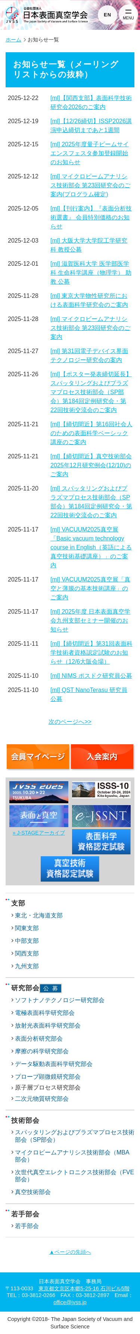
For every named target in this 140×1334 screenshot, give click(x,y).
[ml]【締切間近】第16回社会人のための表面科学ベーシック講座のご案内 (91, 433)
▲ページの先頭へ (70, 1252)
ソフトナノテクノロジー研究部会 (60, 1000)
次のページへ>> (70, 722)
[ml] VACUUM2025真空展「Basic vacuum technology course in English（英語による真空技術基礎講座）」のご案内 (91, 547)
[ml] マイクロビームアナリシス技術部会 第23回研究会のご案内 (90, 328)
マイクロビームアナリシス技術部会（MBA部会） (72, 1156)
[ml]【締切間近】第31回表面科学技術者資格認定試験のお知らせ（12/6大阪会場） (91, 652)
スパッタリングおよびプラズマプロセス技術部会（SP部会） (74, 1136)
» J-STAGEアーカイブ (39, 833)
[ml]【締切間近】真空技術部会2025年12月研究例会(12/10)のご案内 (91, 465)
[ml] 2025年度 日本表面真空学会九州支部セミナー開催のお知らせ (90, 620)
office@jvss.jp (70, 1302)
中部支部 (27, 941)
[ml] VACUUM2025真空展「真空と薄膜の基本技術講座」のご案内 (90, 588)
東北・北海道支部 (39, 915)
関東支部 (27, 928)
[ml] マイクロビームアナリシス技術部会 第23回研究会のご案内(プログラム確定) (90, 185)
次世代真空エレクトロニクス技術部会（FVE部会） (74, 1175)
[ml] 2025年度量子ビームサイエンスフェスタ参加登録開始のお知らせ (89, 153)
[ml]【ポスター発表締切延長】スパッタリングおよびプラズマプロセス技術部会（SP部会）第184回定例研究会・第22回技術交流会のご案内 (91, 392)
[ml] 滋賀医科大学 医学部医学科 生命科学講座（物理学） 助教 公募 (90, 273)
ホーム (13, 40)
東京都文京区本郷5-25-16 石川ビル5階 (84, 1288)
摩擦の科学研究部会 (42, 1051)
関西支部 (27, 953)
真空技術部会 (33, 1192)
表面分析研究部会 (39, 1038)
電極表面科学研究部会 (45, 1013)
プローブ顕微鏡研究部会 (48, 1076)
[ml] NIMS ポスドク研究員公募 (91, 676)
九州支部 (27, 966)
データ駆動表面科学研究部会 (54, 1064)
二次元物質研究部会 (42, 1098)
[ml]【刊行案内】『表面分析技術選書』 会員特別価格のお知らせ (91, 217)
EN (107, 15)
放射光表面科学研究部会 (48, 1025)
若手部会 (27, 1226)
